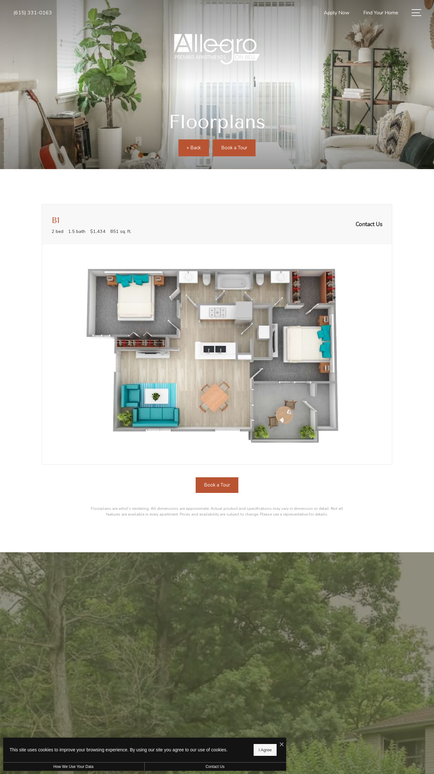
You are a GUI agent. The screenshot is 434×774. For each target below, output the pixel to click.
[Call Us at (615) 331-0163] (33, 13)
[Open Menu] (416, 12)
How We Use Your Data (59, 766)
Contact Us (170, 766)
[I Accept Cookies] (222, 742)
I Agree (205, 748)
